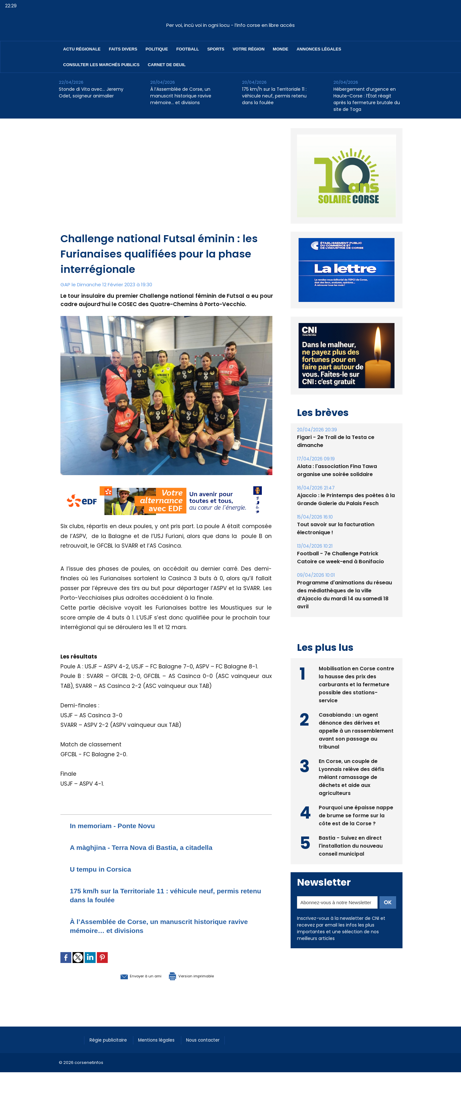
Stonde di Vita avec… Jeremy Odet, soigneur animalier (91, 92)
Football (187, 49)
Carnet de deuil (166, 64)
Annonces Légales (319, 49)
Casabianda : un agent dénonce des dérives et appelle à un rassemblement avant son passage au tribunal (356, 730)
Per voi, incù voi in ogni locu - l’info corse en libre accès (230, 25)
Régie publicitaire (110, 1039)
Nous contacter (212, 1039)
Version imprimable (199, 975)
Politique (156, 49)
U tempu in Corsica (105, 869)
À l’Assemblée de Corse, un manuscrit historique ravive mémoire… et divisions (180, 96)
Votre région (249, 49)
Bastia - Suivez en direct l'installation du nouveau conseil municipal (351, 845)
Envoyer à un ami (131, 975)
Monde (280, 49)
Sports (215, 49)
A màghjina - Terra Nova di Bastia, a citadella (151, 847)
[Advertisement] (166, 183)
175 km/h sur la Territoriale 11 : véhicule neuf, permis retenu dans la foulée (274, 96)
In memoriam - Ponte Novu (118, 825)
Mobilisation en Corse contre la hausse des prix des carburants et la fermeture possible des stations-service (357, 684)
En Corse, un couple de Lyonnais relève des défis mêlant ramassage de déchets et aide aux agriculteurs (352, 776)
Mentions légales (162, 1039)
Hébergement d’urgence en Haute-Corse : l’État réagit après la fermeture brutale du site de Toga (366, 99)
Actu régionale (82, 49)
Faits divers (123, 49)
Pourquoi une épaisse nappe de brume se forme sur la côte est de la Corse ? (356, 815)
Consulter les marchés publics (101, 64)
